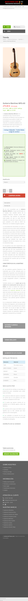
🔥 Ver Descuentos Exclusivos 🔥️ (14, 2)
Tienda (4, 39)
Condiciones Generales (9, 488)
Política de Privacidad (9, 482)
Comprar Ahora (14, 195)
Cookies (5, 490)
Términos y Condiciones (10, 484)
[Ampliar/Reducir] (5, 598)
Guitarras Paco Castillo (9, 520)
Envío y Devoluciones (9, 474)
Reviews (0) (7, 205)
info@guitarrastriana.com (8, 8)
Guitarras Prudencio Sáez (10, 516)
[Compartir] (2, 598)
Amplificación (6, 179)
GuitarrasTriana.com (9, 536)
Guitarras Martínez (15, 290)
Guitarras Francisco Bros (10, 512)
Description (7, 202)
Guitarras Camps (8, 523)
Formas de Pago (8, 471)
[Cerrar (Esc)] (0, 598)
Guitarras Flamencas (12, 39)
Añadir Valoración (11, 454)
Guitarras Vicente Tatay (9, 527)
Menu (7, 31)
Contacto (6, 469)
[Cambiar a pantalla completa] (3, 598)
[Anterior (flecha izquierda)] (0, 600)
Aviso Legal (6, 486)
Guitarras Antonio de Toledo (11, 514)
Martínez (21, 39)
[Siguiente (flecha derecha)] (2, 600)
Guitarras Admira (8, 525)
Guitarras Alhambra (9, 510)
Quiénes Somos (7, 467)
